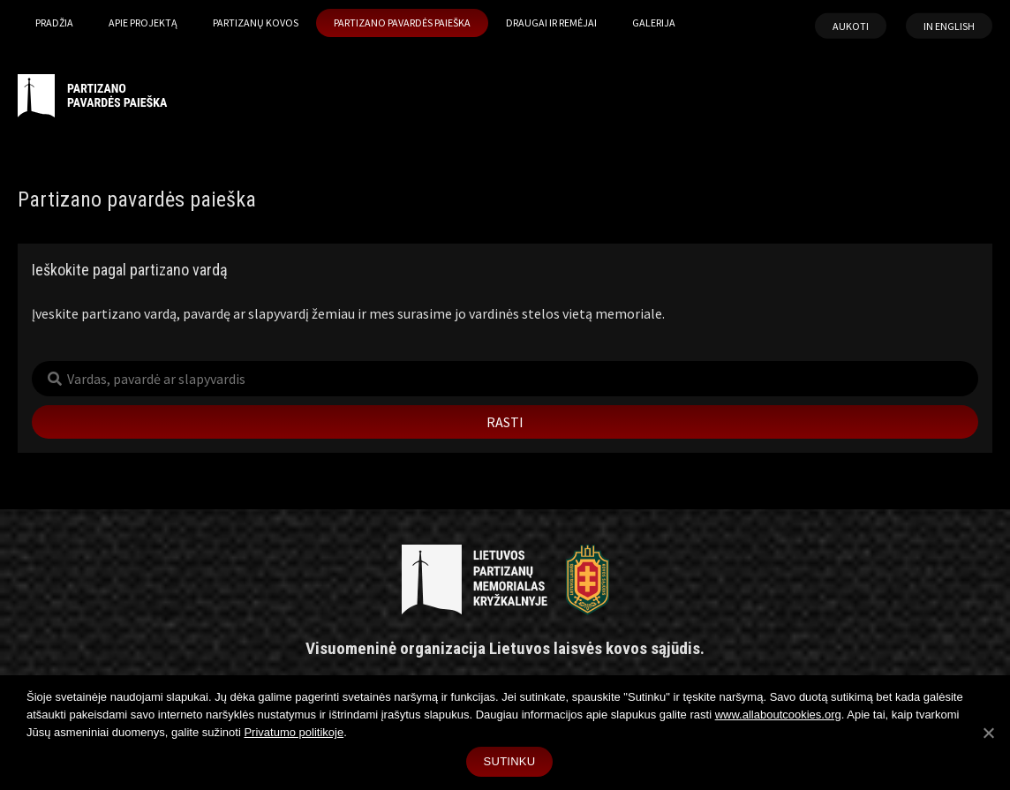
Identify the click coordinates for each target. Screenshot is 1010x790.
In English (949, 26)
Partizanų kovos (255, 22)
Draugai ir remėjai (551, 22)
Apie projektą (143, 22)
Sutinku (510, 761)
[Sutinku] (988, 732)
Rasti (505, 422)
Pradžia (54, 22)
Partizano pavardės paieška (402, 22)
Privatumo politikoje (293, 732)
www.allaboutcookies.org (778, 714)
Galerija (653, 22)
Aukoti (851, 26)
